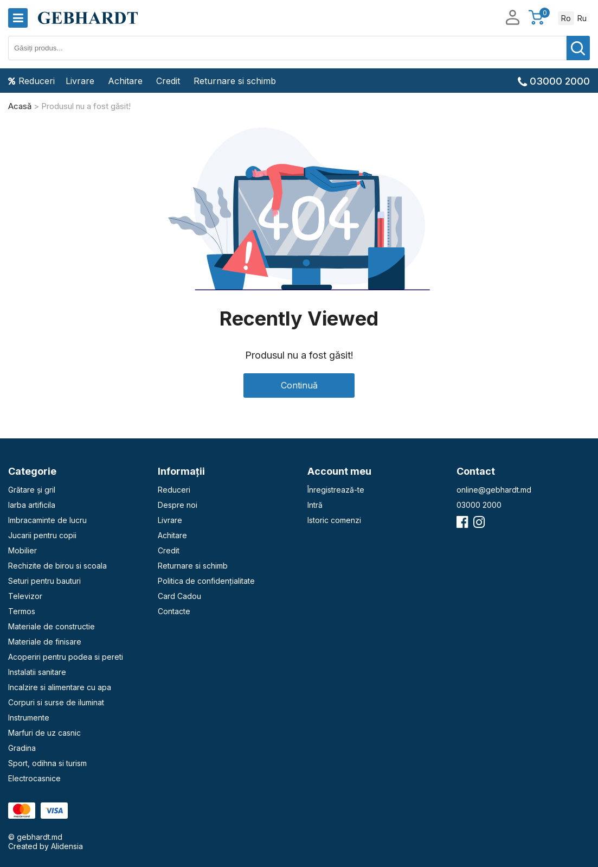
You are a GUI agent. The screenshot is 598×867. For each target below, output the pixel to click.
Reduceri (31, 80)
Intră (315, 504)
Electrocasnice (34, 778)
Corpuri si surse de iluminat (56, 702)
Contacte (174, 611)
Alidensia (67, 846)
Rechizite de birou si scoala (57, 565)
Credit (168, 80)
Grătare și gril (31, 489)
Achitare (125, 80)
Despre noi (177, 504)
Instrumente (28, 717)
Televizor (25, 596)
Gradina (22, 748)
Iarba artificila (31, 504)
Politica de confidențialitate (206, 580)
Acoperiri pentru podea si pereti (65, 656)
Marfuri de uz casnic (44, 732)
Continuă (299, 385)
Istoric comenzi (334, 520)
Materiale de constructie (51, 626)
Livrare (80, 80)
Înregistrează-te (335, 489)
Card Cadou (179, 596)
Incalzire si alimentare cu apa (59, 687)
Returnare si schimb (235, 80)
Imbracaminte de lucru (47, 520)
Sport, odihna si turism (47, 763)
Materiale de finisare (44, 641)
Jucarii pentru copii (42, 535)
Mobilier (22, 550)
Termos (21, 611)
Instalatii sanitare (37, 672)
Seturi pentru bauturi (44, 580)
